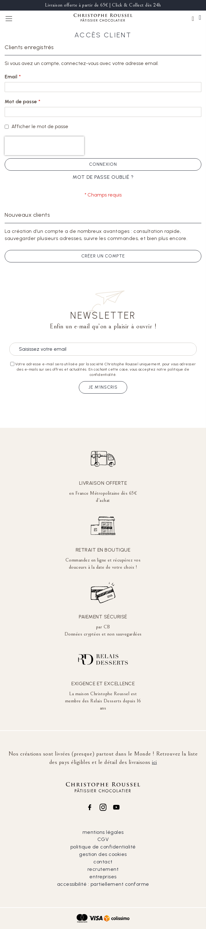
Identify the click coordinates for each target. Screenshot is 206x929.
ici (154, 762)
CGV (103, 839)
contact (103, 862)
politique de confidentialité (103, 847)
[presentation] (44, 145)
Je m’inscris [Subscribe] (103, 387)
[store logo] (103, 18)
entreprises (103, 877)
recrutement (103, 869)
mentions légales (103, 832)
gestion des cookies (103, 854)
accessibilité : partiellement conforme (103, 884)
